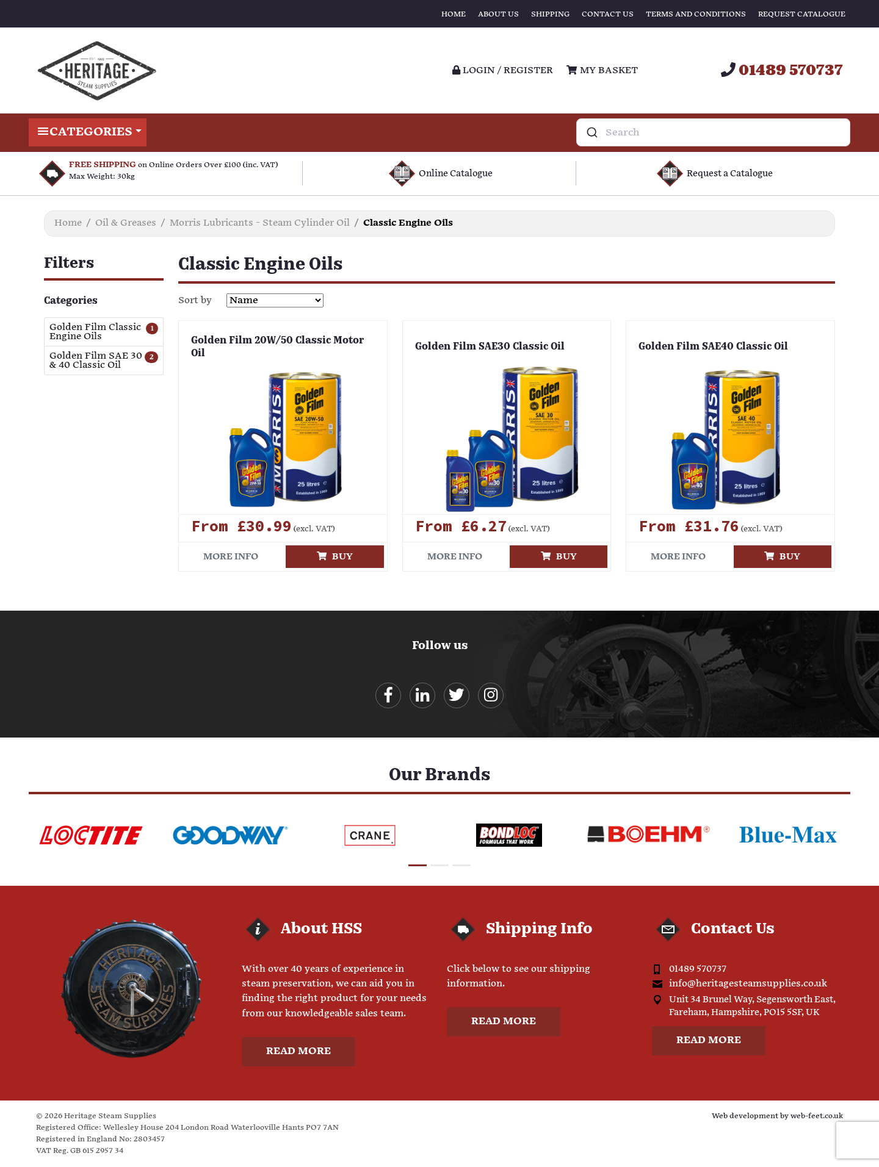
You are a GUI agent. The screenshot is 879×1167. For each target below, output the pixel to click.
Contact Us (608, 14)
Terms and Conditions (696, 14)
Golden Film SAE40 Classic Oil (713, 347)
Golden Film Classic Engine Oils (95, 332)
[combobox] (713, 132)
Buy (335, 556)
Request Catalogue (801, 14)
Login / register (502, 70)
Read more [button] (298, 1052)
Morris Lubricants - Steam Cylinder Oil (260, 223)
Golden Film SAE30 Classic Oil (490, 347)
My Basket (601, 70)
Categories (88, 132)
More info (230, 556)
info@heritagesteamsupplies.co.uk (748, 984)
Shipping (550, 14)
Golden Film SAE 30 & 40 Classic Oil (95, 360)
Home (453, 14)
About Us (498, 14)
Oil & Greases (125, 223)
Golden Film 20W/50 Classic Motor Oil (277, 347)
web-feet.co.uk (816, 1116)
